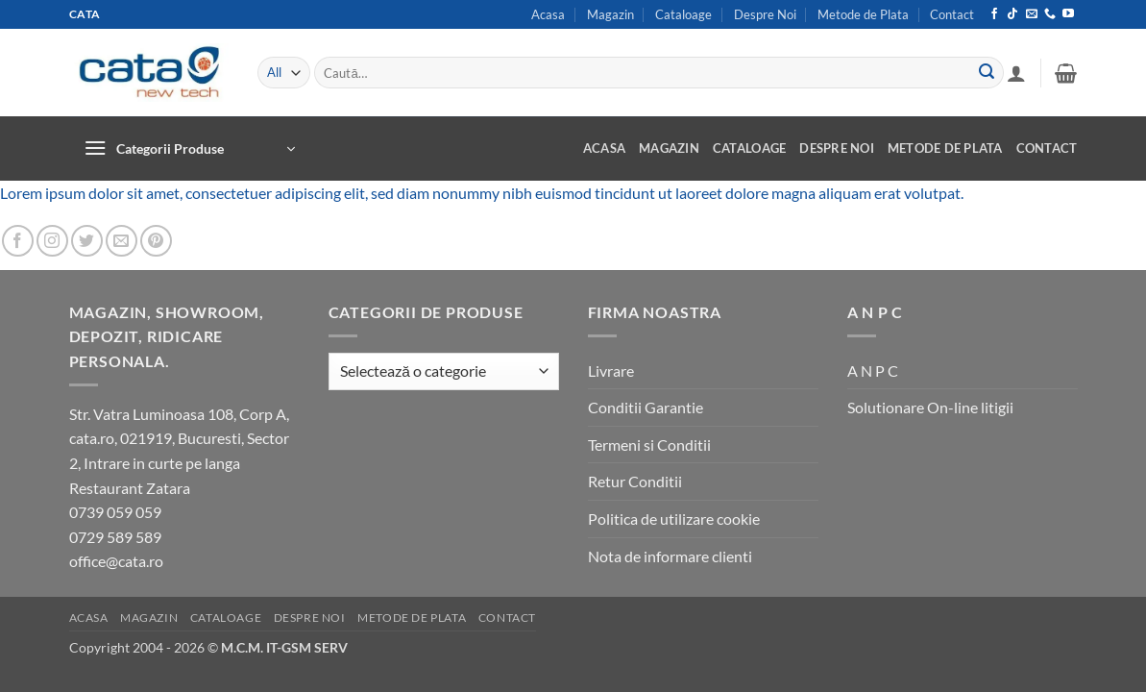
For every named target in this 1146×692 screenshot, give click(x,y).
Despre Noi (765, 14)
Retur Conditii (635, 481)
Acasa (548, 14)
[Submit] (986, 73)
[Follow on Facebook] (994, 14)
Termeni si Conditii (649, 444)
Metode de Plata (863, 14)
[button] (1016, 73)
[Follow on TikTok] (1012, 14)
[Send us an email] (1031, 14)
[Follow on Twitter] (87, 241)
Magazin (610, 14)
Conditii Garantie (645, 407)
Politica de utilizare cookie (674, 518)
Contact (952, 14)
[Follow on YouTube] (1068, 14)
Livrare (611, 370)
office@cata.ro (116, 561)
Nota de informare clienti (670, 556)
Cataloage (683, 14)
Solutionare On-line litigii (930, 407)
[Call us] (1050, 14)
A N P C (872, 370)
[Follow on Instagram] (52, 241)
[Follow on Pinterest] (156, 241)
